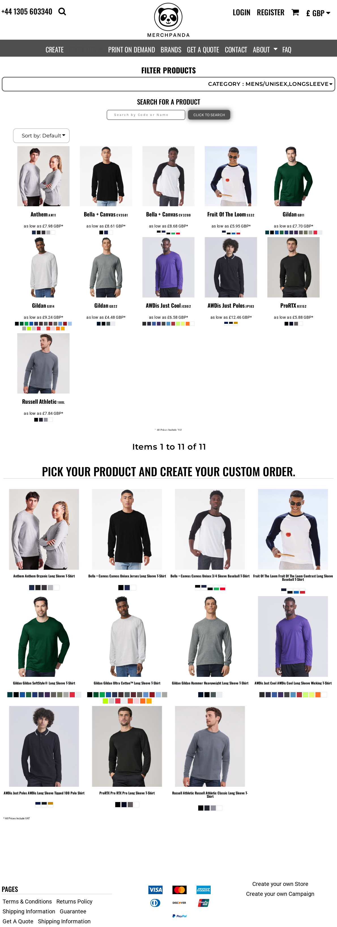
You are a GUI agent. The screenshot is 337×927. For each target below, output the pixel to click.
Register (271, 12)
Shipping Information (29, 911)
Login (241, 12)
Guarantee (73, 911)
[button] (62, 11)
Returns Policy (74, 901)
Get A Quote (18, 921)
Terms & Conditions (27, 901)
